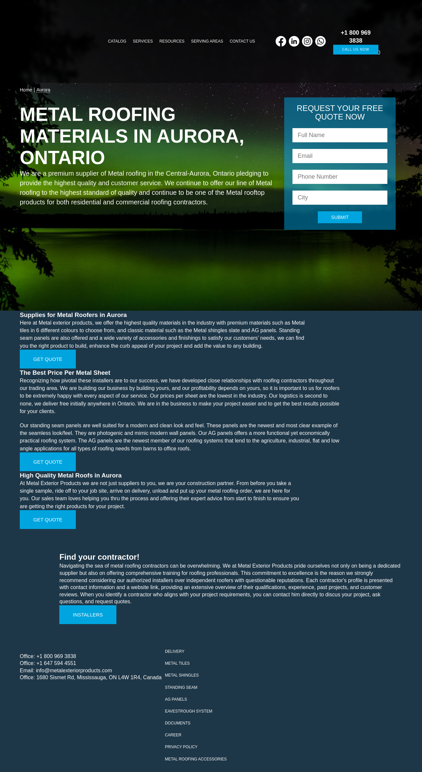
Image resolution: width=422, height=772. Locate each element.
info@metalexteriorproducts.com (74, 670)
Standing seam (181, 687)
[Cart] (389, 41)
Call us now (356, 49)
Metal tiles (177, 663)
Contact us (242, 41)
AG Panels (176, 699)
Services (143, 41)
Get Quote (47, 359)
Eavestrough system (188, 711)
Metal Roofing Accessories (195, 759)
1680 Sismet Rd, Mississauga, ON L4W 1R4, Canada (99, 677)
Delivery (174, 651)
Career (173, 735)
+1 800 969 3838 (56, 656)
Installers (88, 614)
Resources (172, 41)
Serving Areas (207, 41)
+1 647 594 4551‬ (56, 663)
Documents (177, 723)
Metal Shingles (182, 675)
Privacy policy (181, 747)
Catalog (117, 41)
